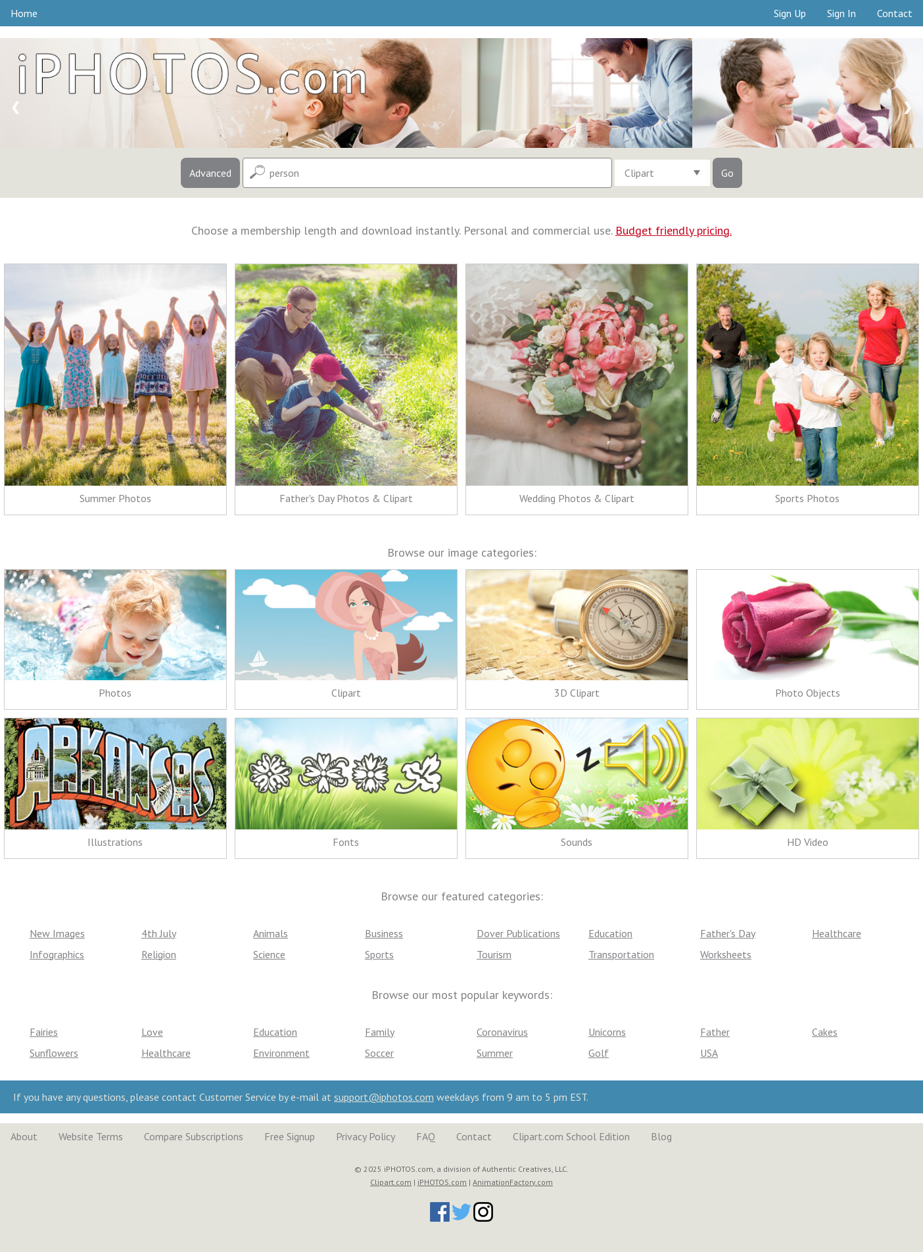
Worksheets (725, 954)
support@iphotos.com (384, 1096)
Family (379, 1031)
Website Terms (91, 1136)
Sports (379, 954)
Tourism (494, 954)
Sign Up (790, 13)
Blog (661, 1136)
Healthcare (836, 933)
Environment (281, 1052)
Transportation (621, 954)
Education (610, 933)
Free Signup (289, 1136)
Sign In (841, 13)
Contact (894, 13)
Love (152, 1031)
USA (709, 1052)
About (24, 1136)
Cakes (825, 1031)
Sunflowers (54, 1052)
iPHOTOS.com (442, 1182)
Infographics (57, 954)
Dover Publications (518, 933)
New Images (57, 933)
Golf (598, 1052)
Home (24, 13)
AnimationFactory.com (513, 1182)
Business (384, 933)
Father (715, 1031)
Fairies (44, 1031)
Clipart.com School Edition (571, 1136)
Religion (158, 954)
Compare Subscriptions (193, 1136)
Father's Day (727, 933)
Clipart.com (391, 1182)
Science (269, 954)
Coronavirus (502, 1031)
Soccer (379, 1052)
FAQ (425, 1136)
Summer (495, 1052)
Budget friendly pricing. (673, 230)
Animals (270, 933)
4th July (158, 933)
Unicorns (607, 1031)
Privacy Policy (365, 1136)
